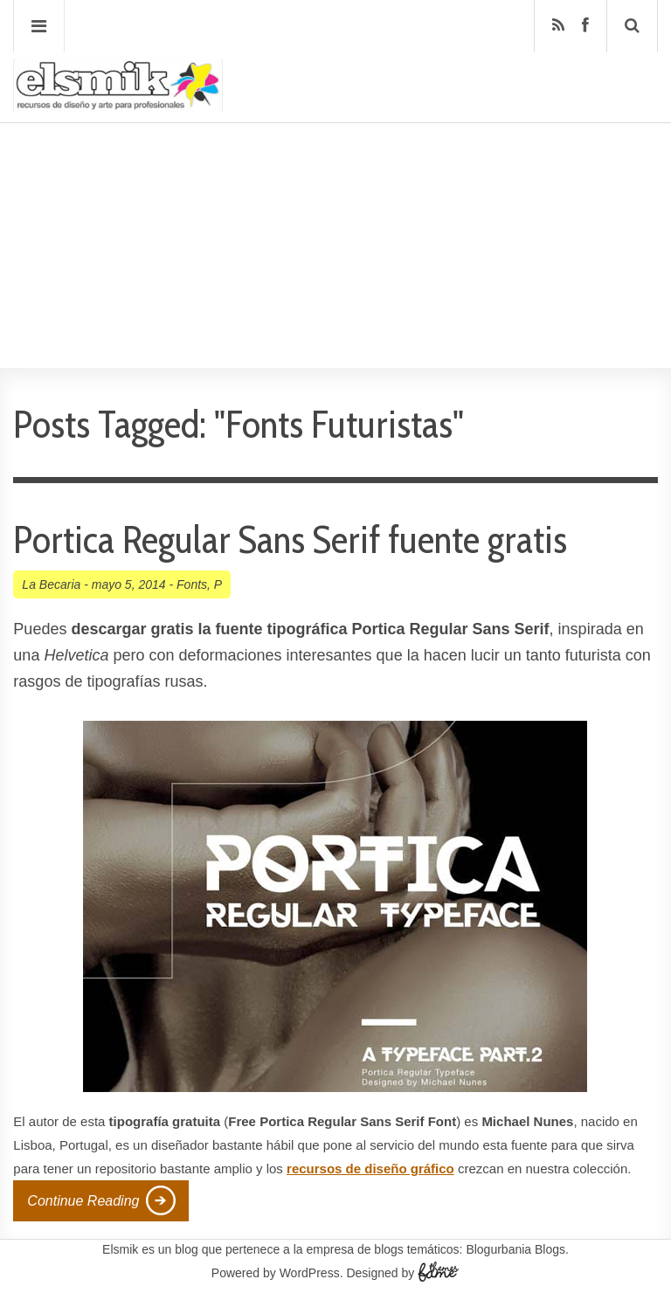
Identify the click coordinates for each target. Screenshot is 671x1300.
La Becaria (51, 584)
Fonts (191, 584)
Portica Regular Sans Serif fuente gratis (290, 539)
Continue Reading (83, 1200)
